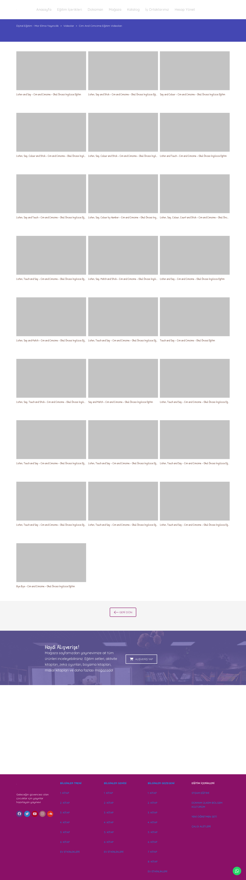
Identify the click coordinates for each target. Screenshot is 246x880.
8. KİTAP (152, 861)
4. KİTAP (65, 822)
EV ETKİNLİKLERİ (70, 851)
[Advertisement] (123, 735)
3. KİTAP (65, 812)
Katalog (133, 9)
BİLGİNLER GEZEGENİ (161, 783)
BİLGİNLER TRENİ (70, 783)
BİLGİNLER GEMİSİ (115, 783)
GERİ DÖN (123, 612)
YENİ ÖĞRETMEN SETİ (204, 816)
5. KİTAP (65, 832)
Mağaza (115, 9)
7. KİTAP (152, 851)
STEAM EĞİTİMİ (200, 792)
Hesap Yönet (185, 9)
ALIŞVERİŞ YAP (83, 659)
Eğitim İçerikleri (69, 9)
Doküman (95, 9)
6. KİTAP (65, 841)
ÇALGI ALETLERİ (201, 826)
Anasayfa (43, 9)
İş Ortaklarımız (157, 9)
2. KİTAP (65, 802)
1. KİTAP (64, 792)
